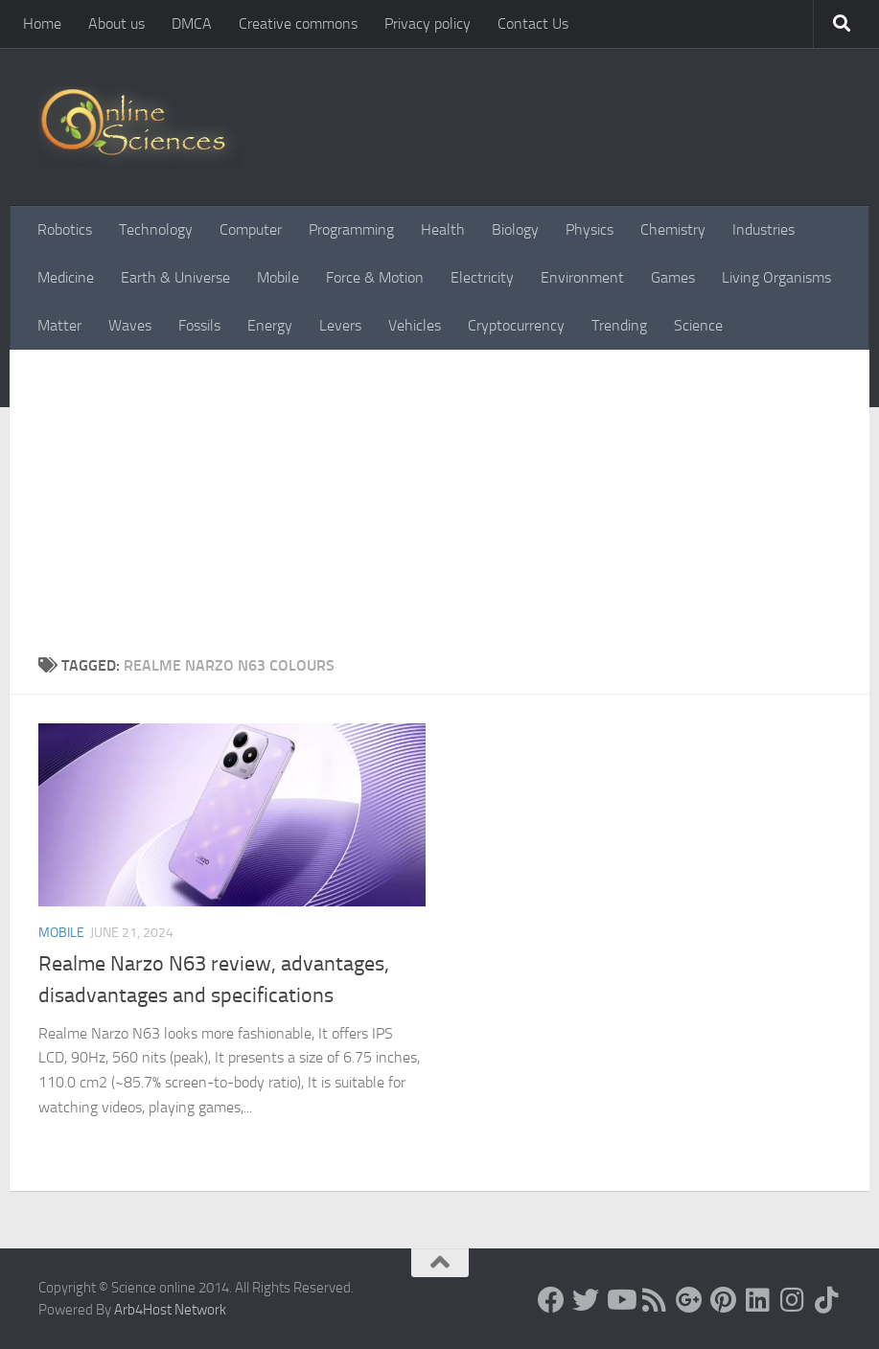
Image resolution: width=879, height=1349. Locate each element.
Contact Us (532, 23)
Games (673, 277)
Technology (156, 229)
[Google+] (689, 1300)
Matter (59, 325)
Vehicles (414, 325)
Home (42, 23)
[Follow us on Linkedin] (758, 1300)
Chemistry (673, 229)
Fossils (199, 325)
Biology (515, 229)
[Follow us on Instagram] (792, 1300)
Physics (589, 229)
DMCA (192, 23)
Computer (251, 229)
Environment (582, 277)
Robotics (64, 229)
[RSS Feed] (654, 1300)
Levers (340, 325)
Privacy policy (427, 23)
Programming (351, 229)
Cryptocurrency (516, 325)
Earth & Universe (175, 277)
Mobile (278, 277)
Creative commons (298, 23)
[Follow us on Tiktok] (827, 1300)
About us (116, 23)
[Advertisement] (439, 511)
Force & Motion (375, 277)
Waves (129, 325)
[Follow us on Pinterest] (723, 1300)
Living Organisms (776, 277)
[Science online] (551, 1300)
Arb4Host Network (170, 1309)
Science (698, 325)
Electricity (482, 277)
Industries (763, 229)
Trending (619, 325)
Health (443, 229)
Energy (269, 325)
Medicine (65, 277)
